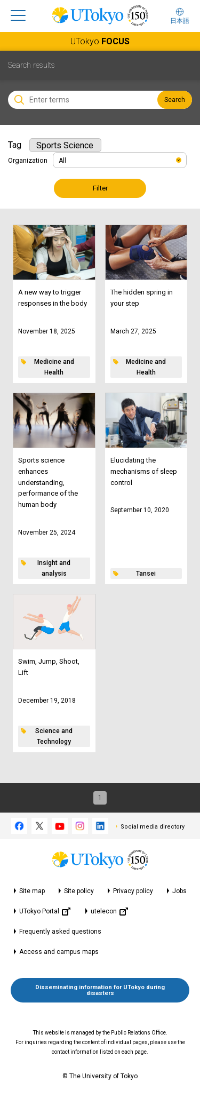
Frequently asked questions (60, 931)
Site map (32, 891)
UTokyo (100, 41)
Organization (27, 160)
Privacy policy (133, 891)
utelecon (109, 912)
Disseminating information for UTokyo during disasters (100, 990)
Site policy (79, 891)
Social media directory (153, 826)
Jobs (179, 891)
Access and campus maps (59, 952)
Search (174, 100)
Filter (100, 188)
